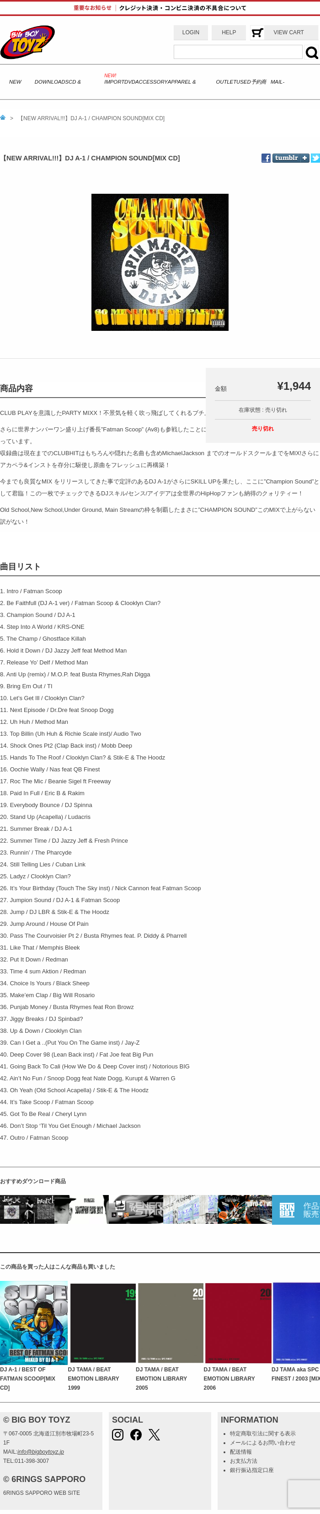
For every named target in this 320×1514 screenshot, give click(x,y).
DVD (129, 82)
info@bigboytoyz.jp (40, 1452)
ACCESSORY (151, 82)
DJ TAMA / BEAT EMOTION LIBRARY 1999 (93, 1379)
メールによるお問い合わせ (263, 1443)
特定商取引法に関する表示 (263, 1433)
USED (243, 82)
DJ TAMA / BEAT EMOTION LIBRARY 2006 (229, 1379)
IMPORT (114, 82)
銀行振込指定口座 (252, 1470)
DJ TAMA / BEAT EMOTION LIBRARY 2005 (161, 1379)
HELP (229, 32)
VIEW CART (288, 32)
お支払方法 (243, 1461)
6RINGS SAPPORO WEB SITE (41, 1493)
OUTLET (226, 82)
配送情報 (241, 1452)
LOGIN (190, 32)
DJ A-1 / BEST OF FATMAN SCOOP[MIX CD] (27, 1379)
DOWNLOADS (52, 82)
